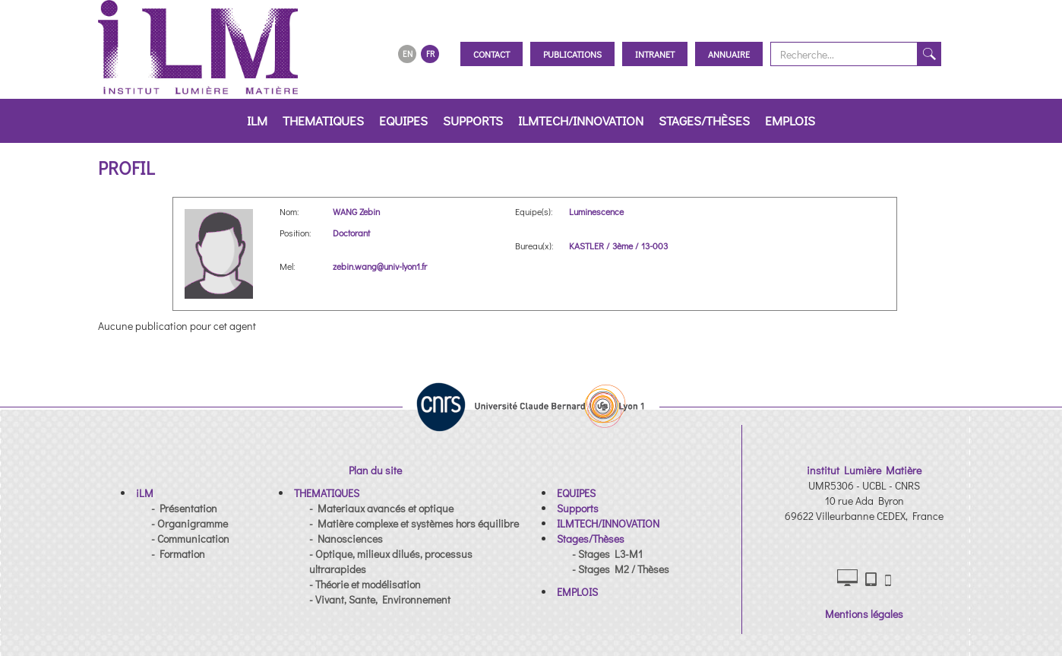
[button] (144, 493)
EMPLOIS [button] (790, 120)
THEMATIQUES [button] (323, 120)
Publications (572, 54)
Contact (491, 54)
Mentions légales (864, 614)
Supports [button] (473, 120)
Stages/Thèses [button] (704, 120)
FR (430, 53)
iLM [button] (257, 120)
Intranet (655, 54)
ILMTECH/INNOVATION (580, 120)
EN (407, 53)
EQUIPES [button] (403, 120)
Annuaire (729, 54)
